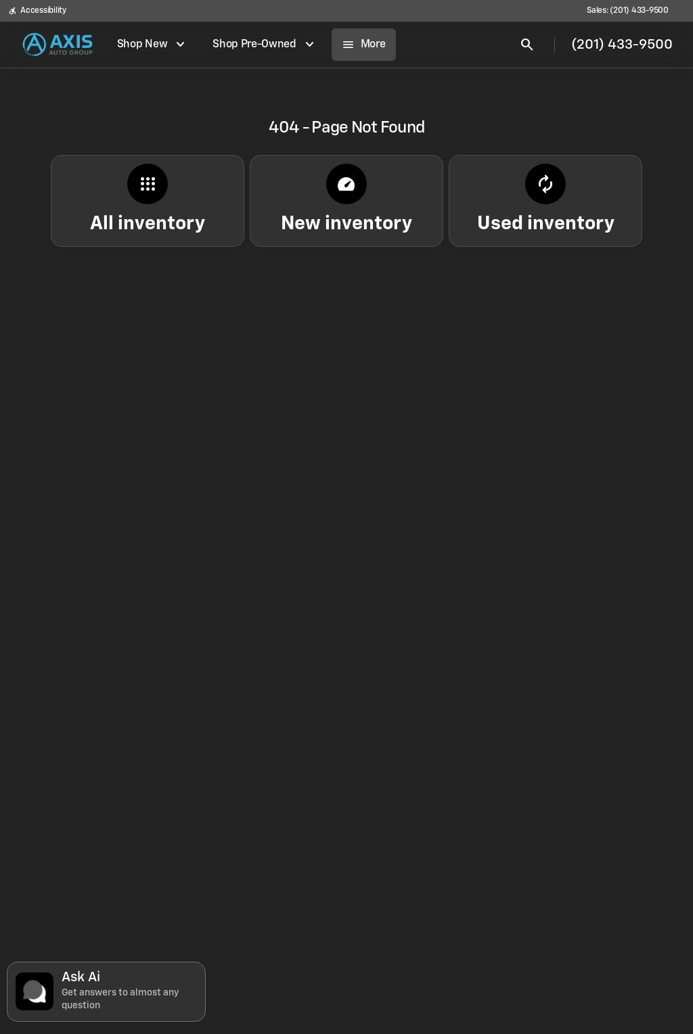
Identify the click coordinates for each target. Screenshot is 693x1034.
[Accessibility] (37, 11)
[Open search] (527, 44)
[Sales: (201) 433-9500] (627, 11)
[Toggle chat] (106, 992)
